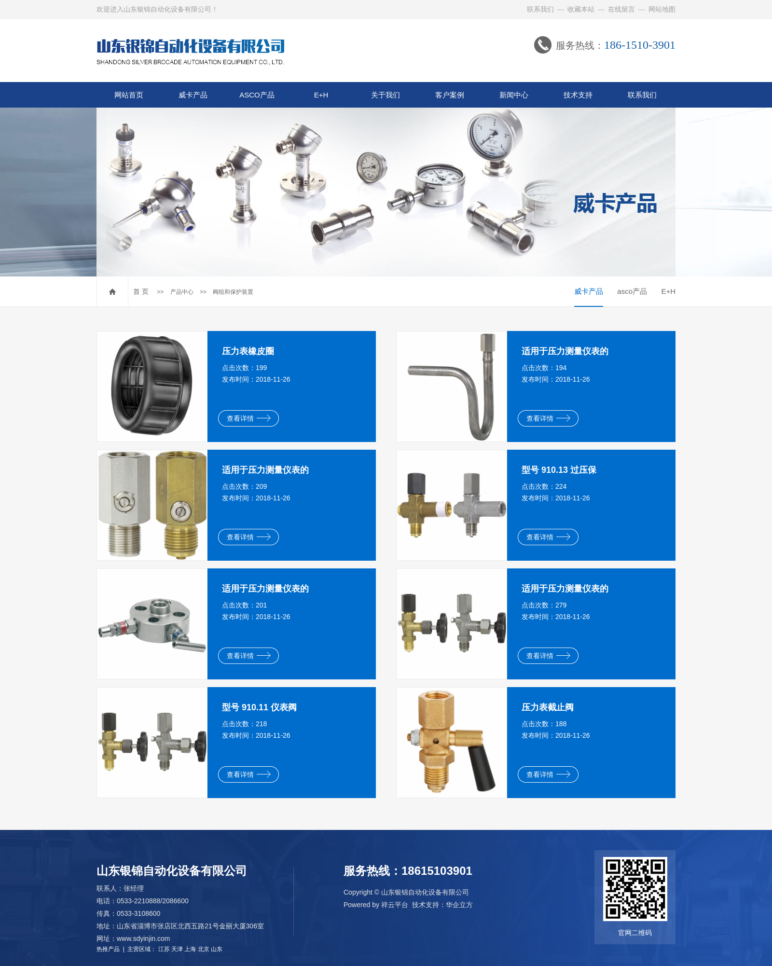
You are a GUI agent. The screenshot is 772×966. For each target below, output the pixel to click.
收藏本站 (580, 9)
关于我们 (385, 95)
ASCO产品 (257, 95)
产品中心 (181, 292)
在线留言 (621, 9)
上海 (190, 949)
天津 (177, 949)
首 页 (141, 291)
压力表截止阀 (548, 707)
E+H (321, 95)
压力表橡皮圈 (248, 351)
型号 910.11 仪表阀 (259, 707)
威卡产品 (193, 95)
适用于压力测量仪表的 (565, 351)
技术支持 (578, 95)
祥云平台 (394, 905)
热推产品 (108, 949)
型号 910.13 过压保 (559, 470)
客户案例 (449, 95)
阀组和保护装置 (233, 292)
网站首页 (128, 95)
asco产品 (632, 291)
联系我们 (540, 9)
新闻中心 (513, 95)
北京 (203, 949)
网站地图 (662, 9)
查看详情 (249, 418)
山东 (216, 949)
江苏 (164, 949)
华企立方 (459, 905)
